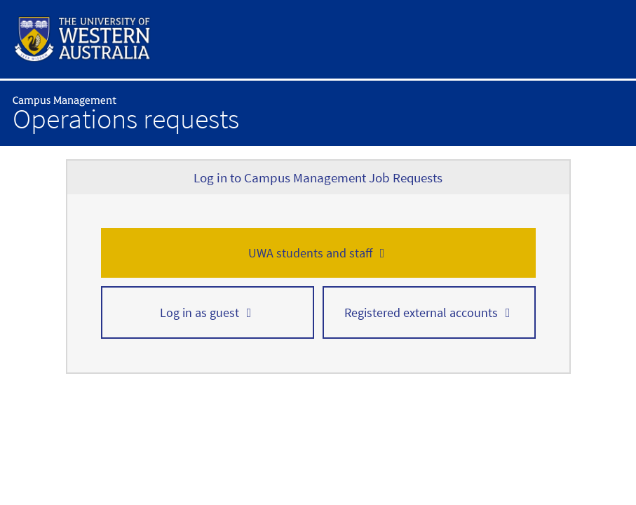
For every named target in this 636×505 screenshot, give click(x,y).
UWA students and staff (310, 253)
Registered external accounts (421, 312)
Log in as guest (199, 312)
